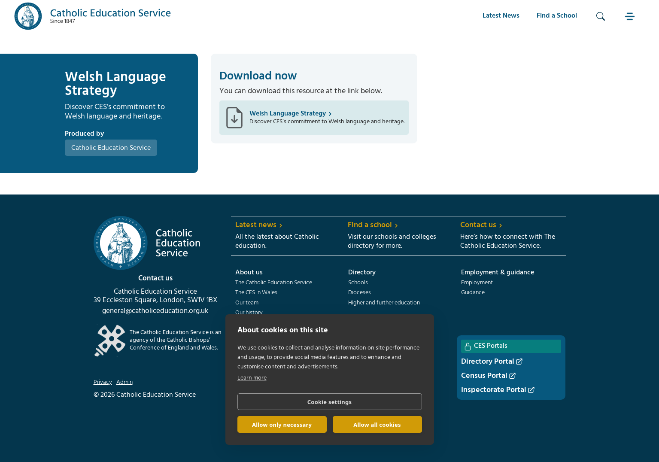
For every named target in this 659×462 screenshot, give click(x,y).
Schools (358, 283)
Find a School (557, 15)
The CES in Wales (256, 293)
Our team (246, 303)
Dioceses (359, 293)
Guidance (473, 293)
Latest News (501, 15)
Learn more (252, 378)
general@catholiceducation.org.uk (155, 311)
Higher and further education (384, 303)
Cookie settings (329, 402)
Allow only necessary (282, 425)
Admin (124, 382)
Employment (477, 283)
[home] (92, 16)
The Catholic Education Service (273, 283)
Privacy (103, 382)
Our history (249, 313)
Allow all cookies (377, 425)
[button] (631, 16)
